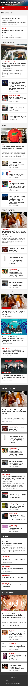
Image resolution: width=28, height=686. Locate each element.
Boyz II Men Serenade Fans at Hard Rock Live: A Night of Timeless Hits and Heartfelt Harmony (14, 559)
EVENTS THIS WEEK (7, 333)
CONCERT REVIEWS (6, 540)
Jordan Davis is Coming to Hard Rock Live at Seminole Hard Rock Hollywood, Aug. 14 (17, 506)
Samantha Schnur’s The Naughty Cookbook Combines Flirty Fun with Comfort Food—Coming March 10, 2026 (13, 615)
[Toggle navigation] (3, 8)
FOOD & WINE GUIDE (6, 61)
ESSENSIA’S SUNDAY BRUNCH (11, 19)
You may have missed (9, 292)
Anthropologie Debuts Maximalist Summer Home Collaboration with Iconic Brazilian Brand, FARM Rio (16, 273)
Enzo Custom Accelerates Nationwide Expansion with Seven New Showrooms (16, 284)
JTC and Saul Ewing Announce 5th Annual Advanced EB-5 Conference (17, 528)
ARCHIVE (4, 17)
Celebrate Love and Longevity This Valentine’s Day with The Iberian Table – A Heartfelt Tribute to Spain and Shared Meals (17, 634)
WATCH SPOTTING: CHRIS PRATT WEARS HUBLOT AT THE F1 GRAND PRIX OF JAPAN (17, 98)
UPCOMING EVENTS (6, 348)
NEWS (4, 125)
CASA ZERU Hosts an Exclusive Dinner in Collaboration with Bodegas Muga (17, 118)
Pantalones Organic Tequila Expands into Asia (16, 249)
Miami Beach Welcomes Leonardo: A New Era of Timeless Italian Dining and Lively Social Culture (14, 65)
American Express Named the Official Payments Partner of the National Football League (17, 174)
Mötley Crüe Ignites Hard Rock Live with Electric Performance (13, 569)
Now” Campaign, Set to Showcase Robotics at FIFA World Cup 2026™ (16, 164)
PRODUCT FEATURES (9, 388)
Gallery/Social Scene (8, 42)
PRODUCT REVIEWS (8, 210)
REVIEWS (5, 536)
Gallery (13, 61)
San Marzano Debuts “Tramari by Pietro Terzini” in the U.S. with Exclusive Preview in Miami (14, 232)
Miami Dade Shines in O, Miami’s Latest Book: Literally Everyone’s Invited (17, 646)
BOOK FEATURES (7, 592)
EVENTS (4, 471)
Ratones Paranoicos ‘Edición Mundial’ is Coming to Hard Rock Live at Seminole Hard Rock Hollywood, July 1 (13, 351)
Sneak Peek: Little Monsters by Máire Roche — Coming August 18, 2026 (17, 657)
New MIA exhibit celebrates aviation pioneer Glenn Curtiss (17, 108)
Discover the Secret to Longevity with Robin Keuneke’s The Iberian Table (16, 667)
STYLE (18, 281)
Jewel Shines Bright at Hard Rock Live (12, 577)
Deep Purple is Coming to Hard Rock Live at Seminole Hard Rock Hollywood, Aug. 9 (13, 377)
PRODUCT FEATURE (17, 95)
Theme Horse (16, 681)
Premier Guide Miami (11, 2)
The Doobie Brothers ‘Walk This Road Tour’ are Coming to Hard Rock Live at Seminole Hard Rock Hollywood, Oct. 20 (17, 517)
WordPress (18, 683)
